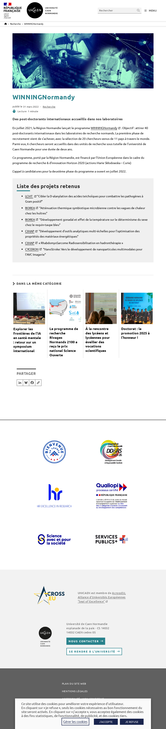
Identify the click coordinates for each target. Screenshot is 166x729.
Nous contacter (84, 641)
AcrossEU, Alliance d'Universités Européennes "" (102, 597)
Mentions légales (75, 691)
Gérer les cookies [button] (75, 722)
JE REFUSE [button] (131, 722)
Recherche (49, 106)
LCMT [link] (29, 196)
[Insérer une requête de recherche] (119, 10)
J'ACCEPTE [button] (105, 722)
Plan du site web (74, 683)
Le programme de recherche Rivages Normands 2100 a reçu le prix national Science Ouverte (63, 342)
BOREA (30, 208)
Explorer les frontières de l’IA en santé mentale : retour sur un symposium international (27, 340)
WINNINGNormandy (33, 23)
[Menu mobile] (150, 10)
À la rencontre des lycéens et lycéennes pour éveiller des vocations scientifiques (97, 340)
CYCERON (31, 249)
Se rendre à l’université (92, 651)
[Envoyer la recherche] (138, 10)
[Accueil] (5, 23)
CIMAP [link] (29, 231)
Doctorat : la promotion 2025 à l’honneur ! (135, 333)
